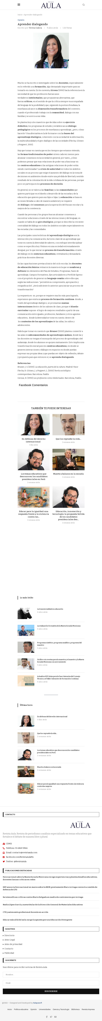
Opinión (21, 20)
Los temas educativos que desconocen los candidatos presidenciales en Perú (33, 477)
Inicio (20, 15)
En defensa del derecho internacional (52, 717)
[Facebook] (47, 1017)
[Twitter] (51, 1017)
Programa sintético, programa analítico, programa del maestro (59, 644)
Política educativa (21, 1009)
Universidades (45, 1009)
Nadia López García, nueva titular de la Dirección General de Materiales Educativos (43, 905)
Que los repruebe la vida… (68, 439)
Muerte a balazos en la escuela (68, 474)
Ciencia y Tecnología (61, 1009)
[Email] (55, 1017)
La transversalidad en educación (50, 609)
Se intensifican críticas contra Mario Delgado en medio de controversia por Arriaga (43, 897)
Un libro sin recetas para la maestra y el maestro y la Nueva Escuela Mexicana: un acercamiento (60, 661)
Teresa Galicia (35, 28)
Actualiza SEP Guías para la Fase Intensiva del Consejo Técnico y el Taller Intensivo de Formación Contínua (58, 677)
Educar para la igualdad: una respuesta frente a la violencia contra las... (33, 514)
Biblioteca (75, 1009)
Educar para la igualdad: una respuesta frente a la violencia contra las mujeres (60, 785)
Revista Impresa (88, 1009)
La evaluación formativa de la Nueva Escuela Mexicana (59, 626)
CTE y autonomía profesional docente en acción (25, 912)
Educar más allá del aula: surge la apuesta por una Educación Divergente (37, 920)
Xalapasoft (37, 1003)
